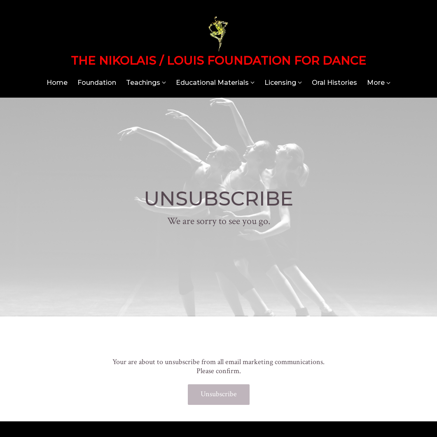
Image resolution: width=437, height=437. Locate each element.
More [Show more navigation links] (378, 82)
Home (57, 82)
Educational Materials (212, 82)
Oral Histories (334, 82)
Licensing (280, 82)
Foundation (96, 82)
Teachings (143, 82)
